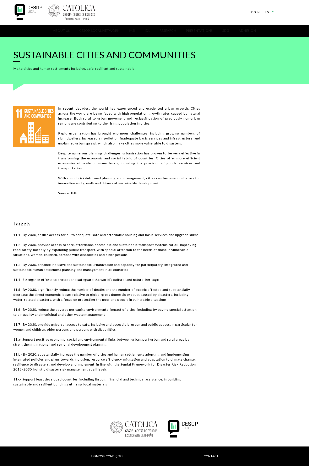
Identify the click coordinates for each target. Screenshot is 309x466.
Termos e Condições (107, 456)
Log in (255, 12)
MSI (132, 30)
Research (167, 30)
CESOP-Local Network (99, 30)
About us (61, 30)
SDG (225, 30)
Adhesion (247, 30)
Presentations (199, 30)
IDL (147, 30)
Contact (211, 456)
